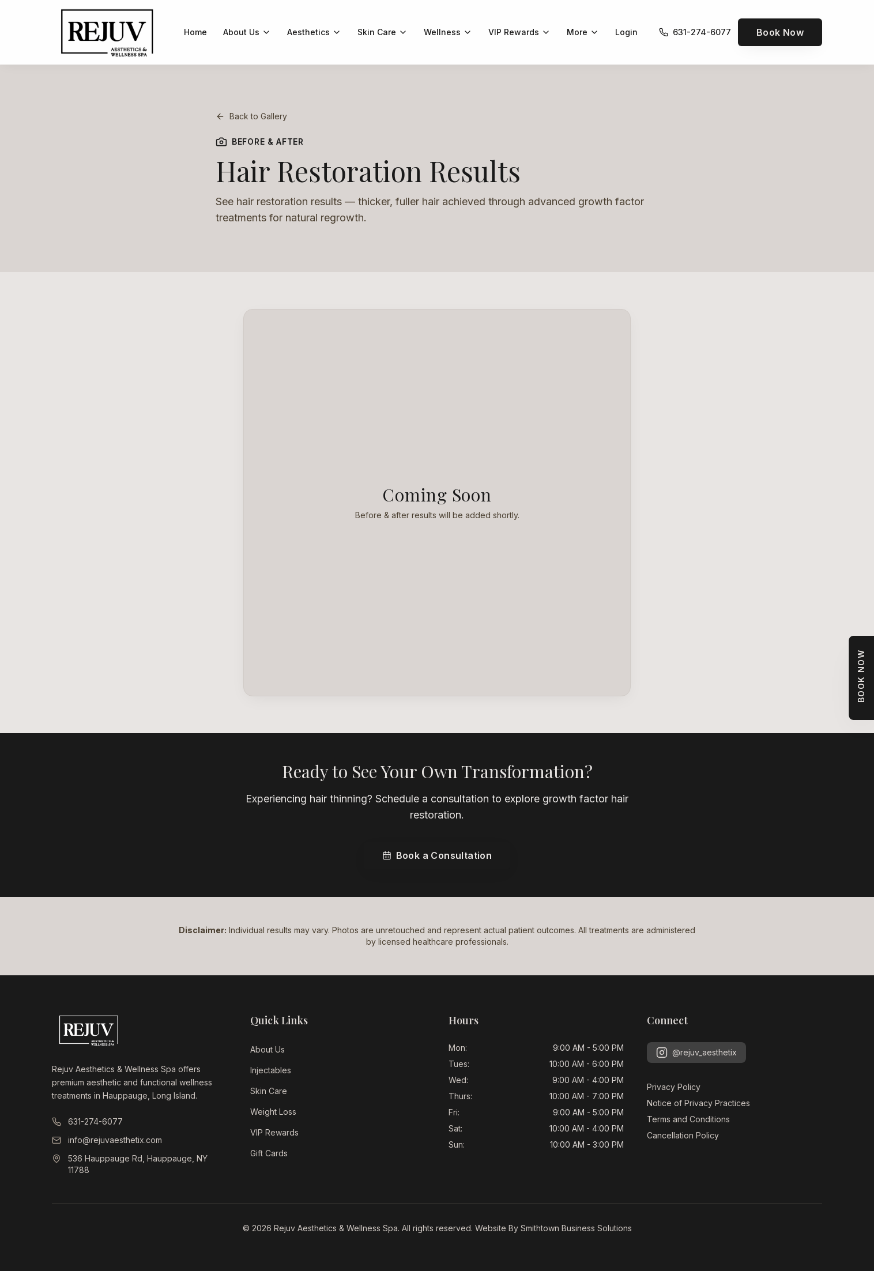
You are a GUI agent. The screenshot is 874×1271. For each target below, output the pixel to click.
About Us (267, 1049)
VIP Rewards (274, 1132)
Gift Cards (269, 1153)
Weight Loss (273, 1112)
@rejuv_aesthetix (696, 1052)
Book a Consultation (437, 855)
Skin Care (268, 1091)
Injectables (270, 1070)
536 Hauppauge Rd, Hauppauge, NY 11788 (130, 1164)
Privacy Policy (673, 1087)
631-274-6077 (87, 1121)
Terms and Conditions (688, 1119)
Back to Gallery (251, 116)
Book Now (780, 32)
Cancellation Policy (683, 1135)
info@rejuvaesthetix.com (107, 1140)
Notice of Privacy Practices (698, 1103)
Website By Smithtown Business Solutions (553, 1228)
